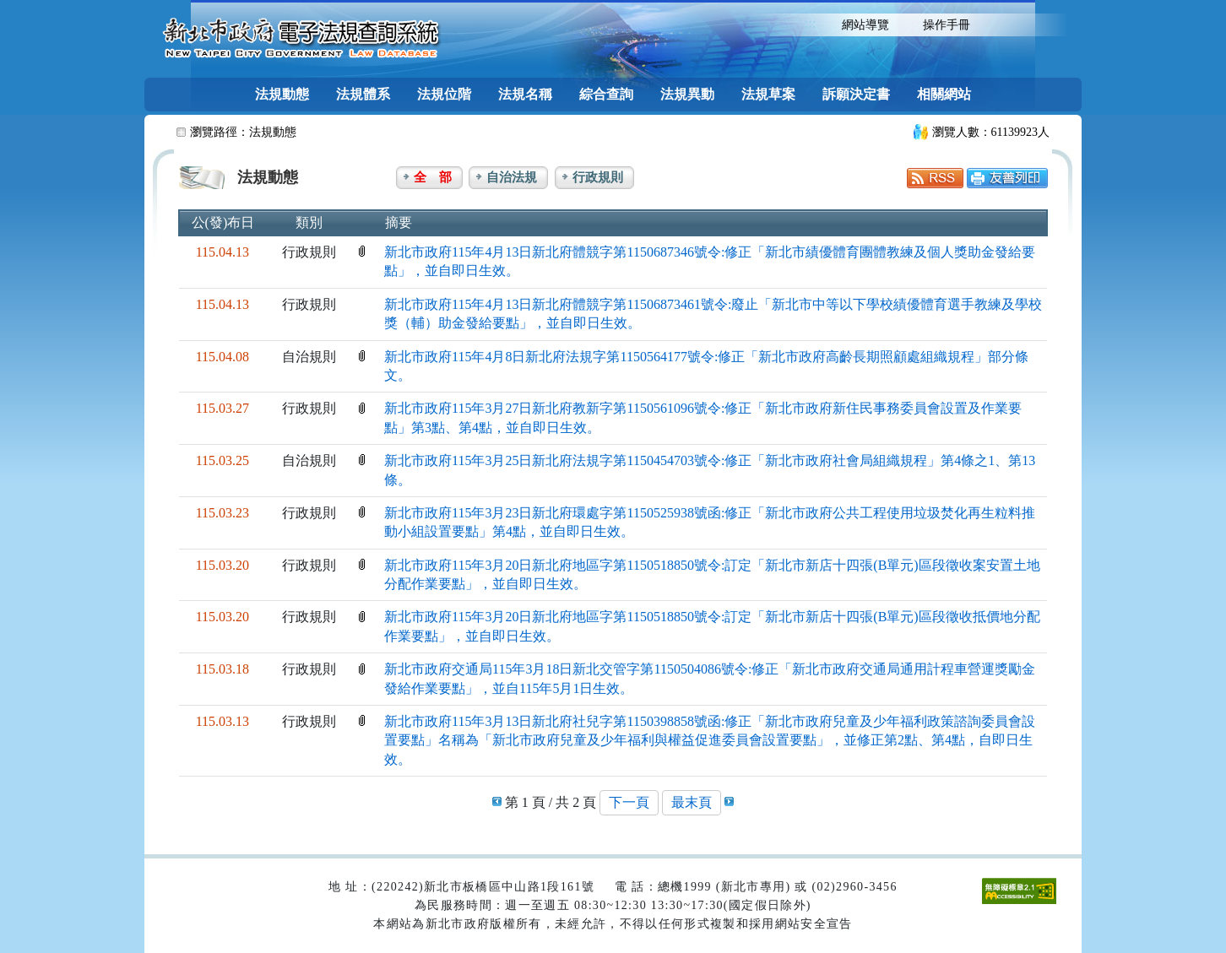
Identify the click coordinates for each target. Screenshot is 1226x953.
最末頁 (691, 802)
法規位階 (444, 94)
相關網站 (944, 94)
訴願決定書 (856, 94)
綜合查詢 (606, 94)
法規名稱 (525, 94)
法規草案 (768, 94)
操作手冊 (946, 25)
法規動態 (282, 94)
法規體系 (363, 94)
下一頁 (629, 802)
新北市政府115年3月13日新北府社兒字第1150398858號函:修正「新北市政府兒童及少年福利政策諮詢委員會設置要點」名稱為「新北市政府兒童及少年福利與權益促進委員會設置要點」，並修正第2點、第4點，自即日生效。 (709, 740)
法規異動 (687, 94)
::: (810, 23)
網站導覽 (865, 25)
